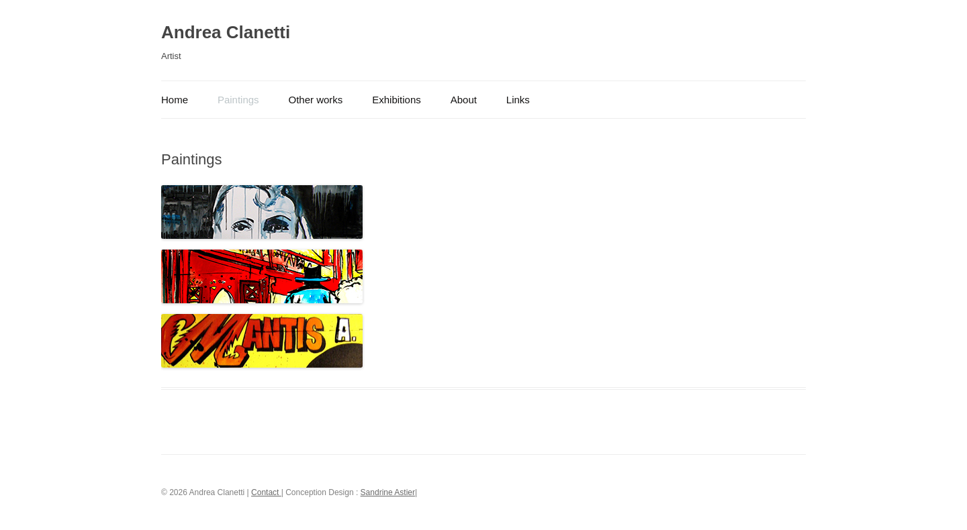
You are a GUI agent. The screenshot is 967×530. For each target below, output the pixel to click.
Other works (316, 99)
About (464, 99)
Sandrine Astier (388, 492)
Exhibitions (396, 99)
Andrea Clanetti (225, 32)
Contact (266, 492)
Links (518, 99)
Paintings (238, 99)
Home (174, 99)
